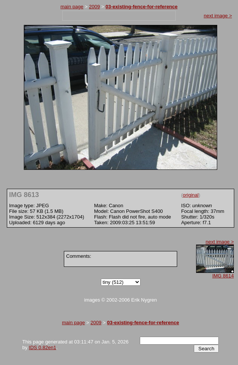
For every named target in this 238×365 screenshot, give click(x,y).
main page (71, 6)
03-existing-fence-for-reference (141, 6)
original (191, 195)
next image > (218, 15)
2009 (94, 6)
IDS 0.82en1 (42, 347)
